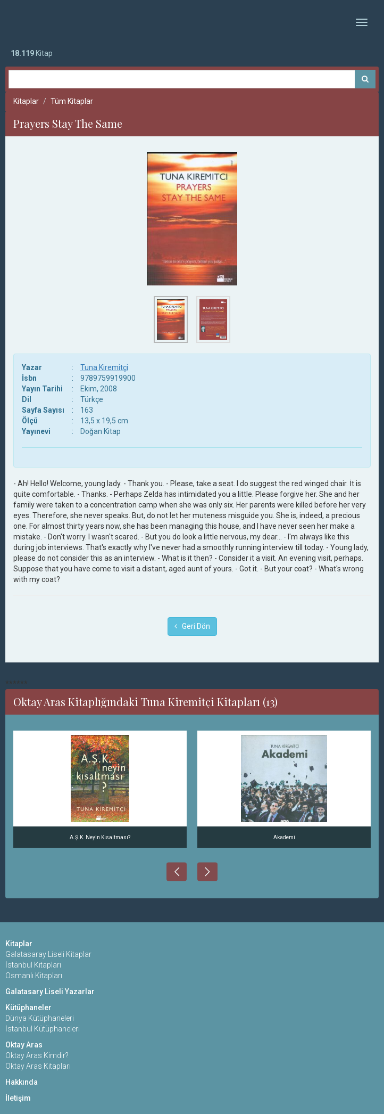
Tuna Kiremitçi (104, 367)
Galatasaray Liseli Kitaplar (48, 954)
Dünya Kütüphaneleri (39, 1018)
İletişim (18, 1098)
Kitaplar (26, 101)
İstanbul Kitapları (33, 965)
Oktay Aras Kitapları (38, 1066)
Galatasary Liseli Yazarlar (50, 991)
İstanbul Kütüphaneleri (42, 1029)
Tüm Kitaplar (72, 101)
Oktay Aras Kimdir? (37, 1055)
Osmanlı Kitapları (33, 975)
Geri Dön (192, 626)
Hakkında (21, 1082)
